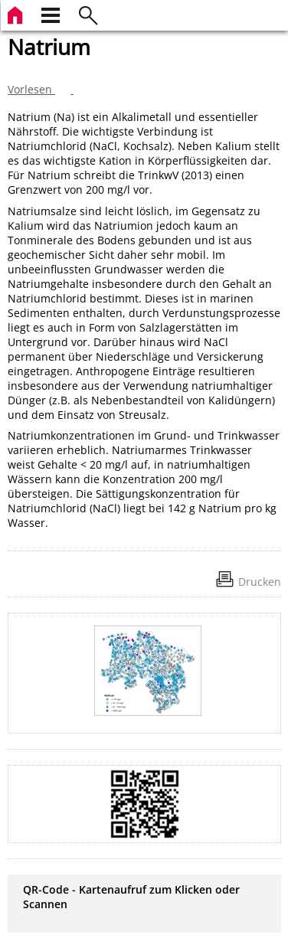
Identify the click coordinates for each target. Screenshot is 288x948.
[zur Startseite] (17, 13)
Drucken (259, 581)
